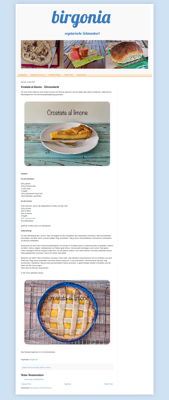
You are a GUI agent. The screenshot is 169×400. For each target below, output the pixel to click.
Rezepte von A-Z (38, 75)
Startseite (23, 75)
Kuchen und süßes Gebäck (35, 367)
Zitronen (48, 367)
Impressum (81, 75)
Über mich (68, 75)
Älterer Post (108, 384)
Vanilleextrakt (30, 218)
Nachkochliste (54, 75)
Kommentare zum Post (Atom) (40, 388)
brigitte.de (34, 360)
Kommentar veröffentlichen (33, 379)
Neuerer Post (26, 384)
